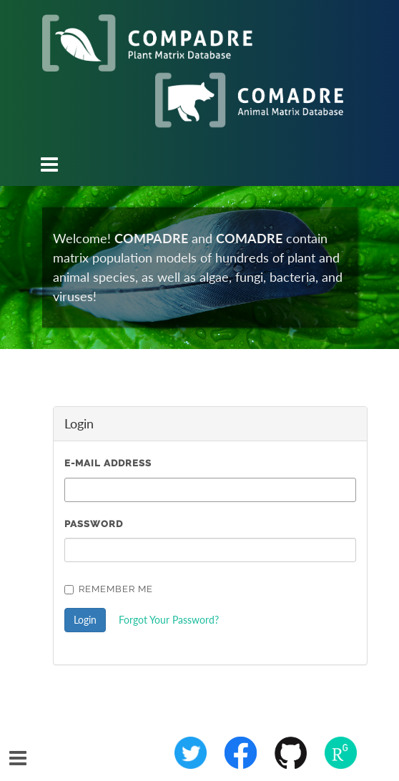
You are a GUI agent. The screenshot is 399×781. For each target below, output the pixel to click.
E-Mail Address (108, 463)
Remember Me (108, 589)
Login (85, 620)
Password (93, 524)
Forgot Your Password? (169, 620)
